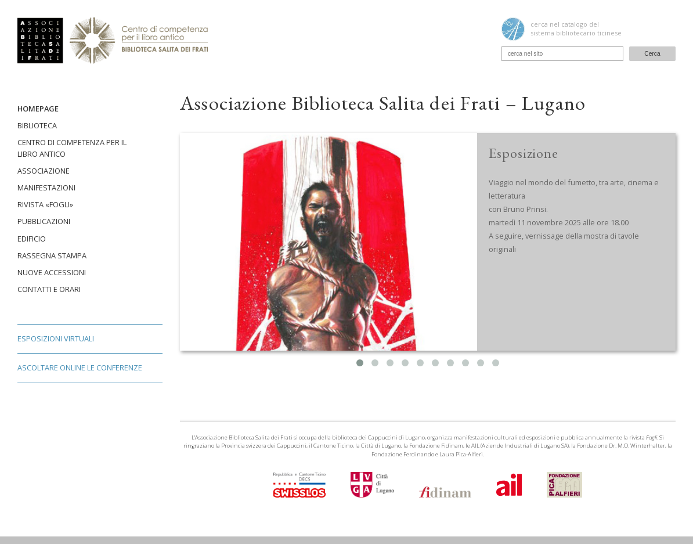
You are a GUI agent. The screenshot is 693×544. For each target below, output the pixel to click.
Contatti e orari (49, 289)
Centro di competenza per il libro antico (72, 147)
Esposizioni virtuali (55, 338)
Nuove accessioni (51, 272)
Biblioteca (37, 125)
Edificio (31, 238)
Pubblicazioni (43, 221)
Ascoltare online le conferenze (79, 367)
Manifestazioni (46, 187)
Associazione (43, 170)
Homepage (38, 108)
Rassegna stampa (51, 255)
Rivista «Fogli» (45, 204)
